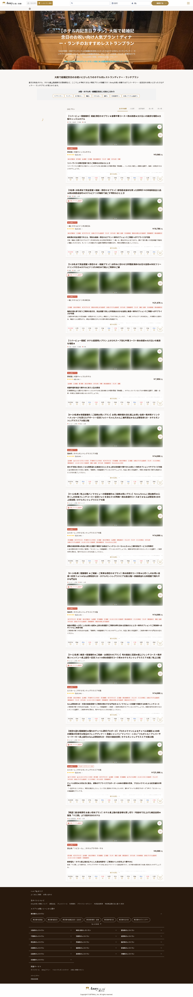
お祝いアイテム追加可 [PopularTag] (130, 96)
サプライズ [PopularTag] (58, 96)
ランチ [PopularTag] (69, 96)
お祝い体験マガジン (77, 970)
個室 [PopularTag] (88, 96)
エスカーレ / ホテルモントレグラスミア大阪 (85, 533)
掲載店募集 (34, 979)
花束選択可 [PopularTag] (116, 96)
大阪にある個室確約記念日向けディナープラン (111, 61)
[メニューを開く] (188, 3)
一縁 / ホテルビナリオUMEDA (78, 226)
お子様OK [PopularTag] (79, 96)
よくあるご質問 (36, 894)
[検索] (160, 3)
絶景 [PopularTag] (106, 96)
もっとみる (95, 924)
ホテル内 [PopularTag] (97, 96)
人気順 (132, 108)
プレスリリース (62, 904)
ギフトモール (35, 970)
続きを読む (115, 174)
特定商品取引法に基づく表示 (114, 904)
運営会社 (52, 904)
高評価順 (142, 108)
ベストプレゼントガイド (60, 970)
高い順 (151, 108)
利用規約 (72, 904)
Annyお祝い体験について (39, 904)
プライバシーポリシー (84, 904)
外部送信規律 (98, 904)
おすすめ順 (123, 108)
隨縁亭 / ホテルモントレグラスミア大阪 (83, 453)
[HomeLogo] (96, 988)
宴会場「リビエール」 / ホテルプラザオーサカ (85, 848)
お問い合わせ (47, 894)
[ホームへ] (11, 3)
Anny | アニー (46, 970)
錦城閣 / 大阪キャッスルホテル (79, 152)
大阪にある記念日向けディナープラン (78, 61)
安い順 (160, 108)
